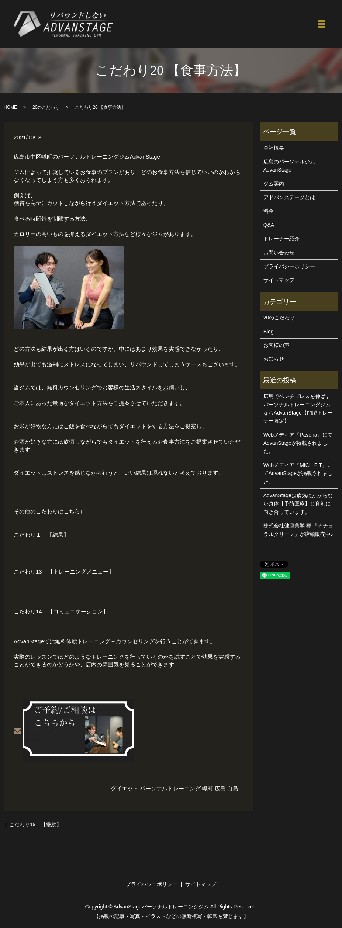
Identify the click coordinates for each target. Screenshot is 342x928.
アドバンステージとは (289, 197)
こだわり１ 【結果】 (41, 534)
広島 (220, 788)
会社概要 (273, 148)
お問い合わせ (278, 253)
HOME (10, 107)
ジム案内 (273, 184)
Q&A (268, 225)
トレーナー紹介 (281, 239)
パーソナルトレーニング (170, 788)
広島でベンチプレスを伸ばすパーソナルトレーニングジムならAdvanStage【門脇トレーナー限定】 (298, 408)
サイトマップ (278, 280)
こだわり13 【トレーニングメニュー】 (64, 571)
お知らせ (273, 359)
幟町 (207, 788)
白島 (232, 788)
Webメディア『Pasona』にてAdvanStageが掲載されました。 (298, 443)
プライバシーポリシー (289, 266)
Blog (268, 332)
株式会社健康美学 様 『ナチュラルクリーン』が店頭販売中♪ (298, 530)
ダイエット (124, 788)
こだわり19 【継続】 (35, 824)
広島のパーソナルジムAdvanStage (289, 166)
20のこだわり (45, 107)
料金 (268, 211)
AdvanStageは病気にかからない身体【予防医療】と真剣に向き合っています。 (298, 503)
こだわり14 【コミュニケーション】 (61, 611)
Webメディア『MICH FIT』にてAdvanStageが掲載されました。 (298, 473)
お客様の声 (276, 345)
